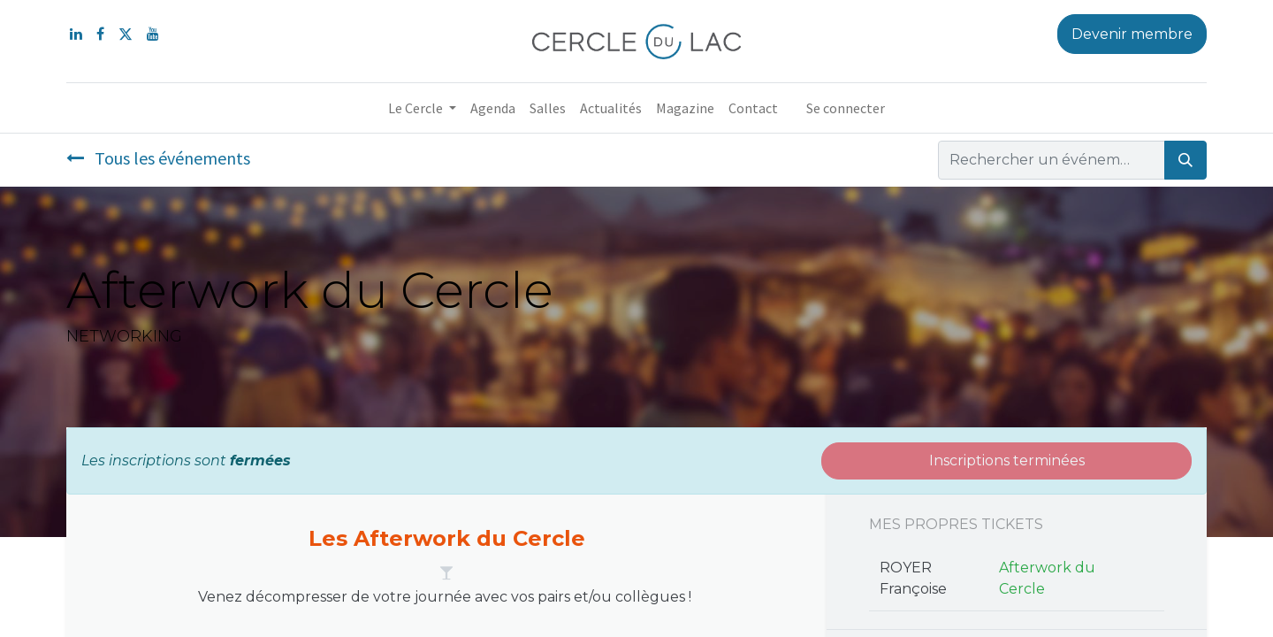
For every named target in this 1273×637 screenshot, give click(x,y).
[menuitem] (492, 108)
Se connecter (845, 108)
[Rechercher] (1185, 160)
